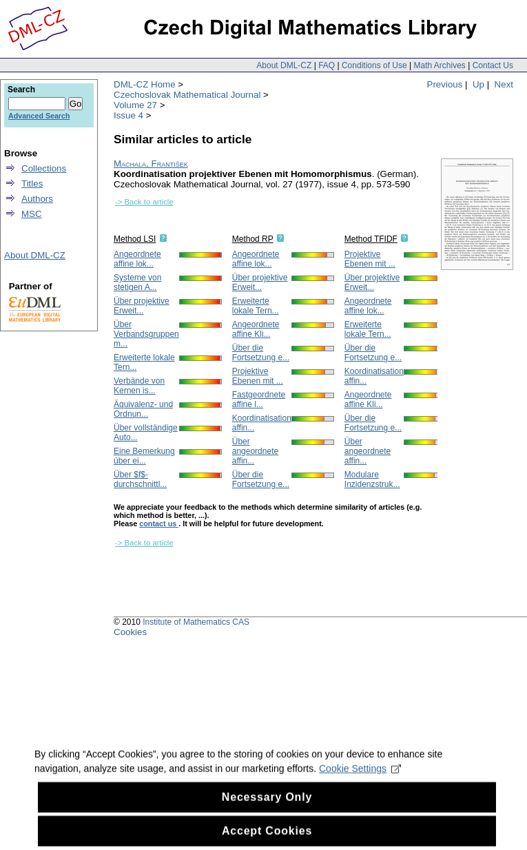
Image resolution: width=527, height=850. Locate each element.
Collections (43, 168)
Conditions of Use (374, 65)
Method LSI (135, 239)
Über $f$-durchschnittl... (140, 479)
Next (504, 84)
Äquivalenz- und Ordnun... (143, 409)
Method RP (252, 239)
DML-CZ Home (145, 84)
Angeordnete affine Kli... (256, 329)
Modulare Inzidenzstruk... (372, 479)
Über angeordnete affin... (255, 451)
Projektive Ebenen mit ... (257, 376)
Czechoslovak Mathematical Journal (187, 95)
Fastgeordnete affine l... (258, 399)
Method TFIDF (370, 239)
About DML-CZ (283, 65)
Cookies (130, 632)
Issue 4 (128, 115)
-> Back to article (144, 202)
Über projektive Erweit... (141, 305)
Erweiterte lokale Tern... (255, 305)
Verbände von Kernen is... (139, 385)
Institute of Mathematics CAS (196, 622)
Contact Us (493, 65)
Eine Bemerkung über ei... (144, 456)
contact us (158, 523)
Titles (32, 183)
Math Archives (439, 65)
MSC (31, 214)
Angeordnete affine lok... (137, 259)
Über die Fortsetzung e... (260, 352)
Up (478, 84)
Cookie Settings (360, 785)
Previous (445, 84)
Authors (37, 199)
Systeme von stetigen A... (137, 282)
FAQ (326, 65)
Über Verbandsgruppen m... (146, 334)
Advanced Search (39, 116)
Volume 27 (135, 105)
